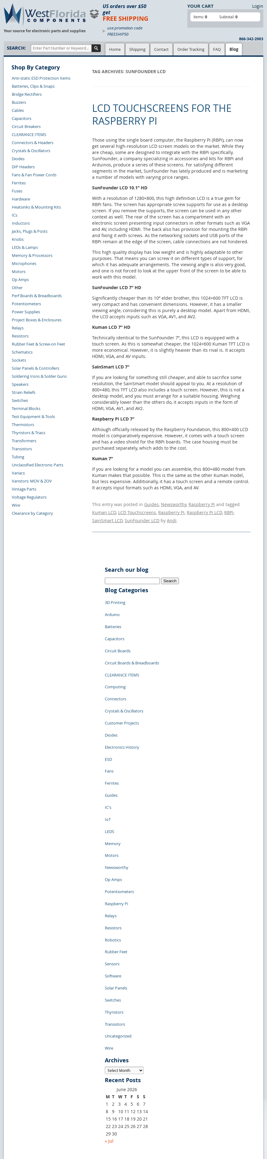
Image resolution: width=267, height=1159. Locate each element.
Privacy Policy (116, 1075)
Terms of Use (115, 1082)
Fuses (17, 191)
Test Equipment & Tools (33, 416)
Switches (20, 400)
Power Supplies (26, 312)
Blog (233, 49)
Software (113, 884)
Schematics (22, 352)
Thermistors (23, 424)
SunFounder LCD (142, 516)
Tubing (18, 457)
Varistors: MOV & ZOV (32, 481)
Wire (16, 505)
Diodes (18, 158)
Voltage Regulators (29, 497)
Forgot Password (24, 1124)
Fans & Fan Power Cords (34, 175)
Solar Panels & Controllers (35, 368)
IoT (108, 763)
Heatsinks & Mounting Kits (36, 207)
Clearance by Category (32, 513)
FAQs (71, 1089)
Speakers (20, 384)
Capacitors (21, 118)
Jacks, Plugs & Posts (29, 231)
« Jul (109, 1031)
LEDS (109, 772)
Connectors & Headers (32, 142)
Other (17, 287)
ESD (108, 717)
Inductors (21, 223)
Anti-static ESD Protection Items (41, 78)
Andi (171, 516)
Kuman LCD (104, 510)
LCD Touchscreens (137, 510)
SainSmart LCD (107, 516)
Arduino (112, 605)
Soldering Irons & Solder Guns (39, 376)
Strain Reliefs (23, 392)
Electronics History (122, 707)
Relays (18, 328)
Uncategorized (118, 930)
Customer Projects (122, 689)
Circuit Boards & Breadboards (132, 642)
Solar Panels (116, 893)
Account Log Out (23, 1117)
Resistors (20, 336)
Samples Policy (117, 1068)
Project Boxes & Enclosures (36, 320)
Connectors (115, 670)
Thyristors (114, 912)
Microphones (24, 263)
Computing (115, 661)
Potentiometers (26, 303)
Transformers (24, 440)
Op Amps (20, 279)
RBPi (229, 510)
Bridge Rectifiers (27, 94)
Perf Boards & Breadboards (37, 295)
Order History (21, 1110)
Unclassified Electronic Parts (37, 465)
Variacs (18, 473)
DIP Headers (23, 167)
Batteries (113, 614)
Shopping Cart (79, 1075)
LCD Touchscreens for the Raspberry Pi (162, 114)
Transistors (22, 449)
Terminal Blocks (26, 408)
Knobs (18, 239)
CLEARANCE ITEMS (29, 134)
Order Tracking (190, 49)
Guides (151, 503)
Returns (15, 1096)
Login (257, 6)
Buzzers (19, 102)
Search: (16, 48)
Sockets (19, 360)
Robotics (113, 856)
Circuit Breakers (26, 126)
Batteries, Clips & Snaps (33, 86)
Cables (18, 110)
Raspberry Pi (202, 503)
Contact (161, 49)
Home (115, 49)
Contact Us (18, 1089)
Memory (113, 782)
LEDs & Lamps (25, 247)
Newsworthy (173, 503)
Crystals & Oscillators (31, 150)
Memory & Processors (32, 255)
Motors (18, 271)
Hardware (21, 199)
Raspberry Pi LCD (204, 510)
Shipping (137, 49)
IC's (108, 754)
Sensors (112, 875)
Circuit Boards (118, 633)
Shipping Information (28, 1103)
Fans (109, 726)
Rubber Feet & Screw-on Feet (38, 344)
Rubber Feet (116, 865)
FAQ (217, 49)
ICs (14, 215)
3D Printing (115, 596)
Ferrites (19, 183)
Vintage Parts (24, 489)
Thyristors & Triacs (28, 432)
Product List (77, 1082)
